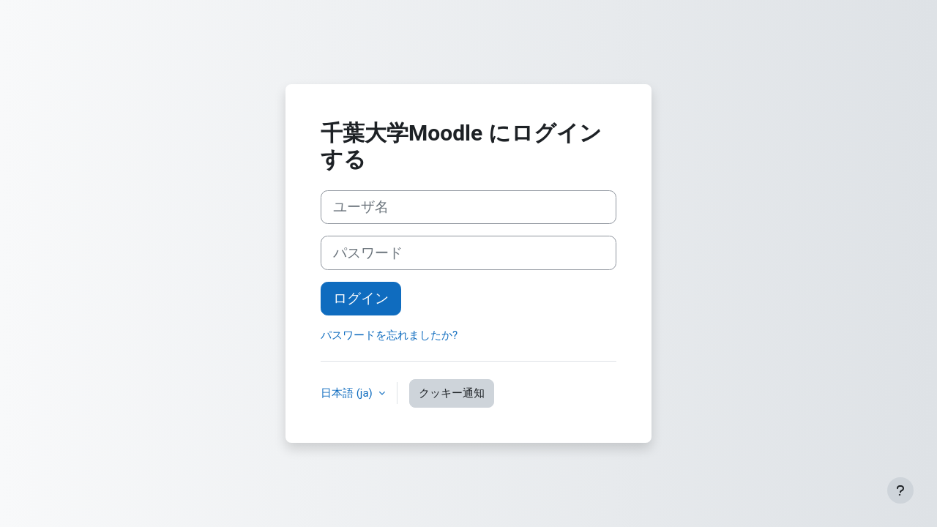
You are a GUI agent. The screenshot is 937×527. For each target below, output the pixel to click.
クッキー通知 (452, 393)
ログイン (361, 299)
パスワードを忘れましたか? (389, 335)
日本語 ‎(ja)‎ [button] (348, 393)
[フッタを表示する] (900, 490)
